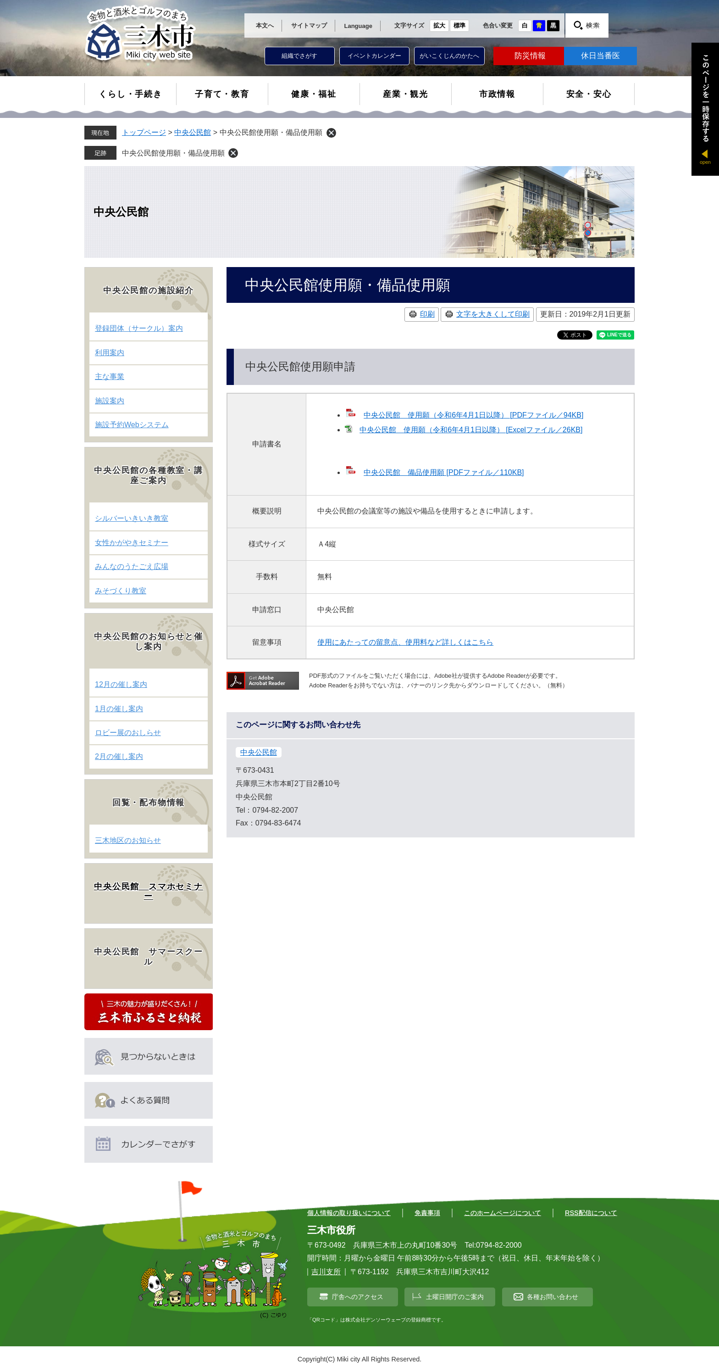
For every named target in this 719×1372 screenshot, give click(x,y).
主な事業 (109, 376)
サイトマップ (309, 25)
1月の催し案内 (119, 709)
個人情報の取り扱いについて (349, 1212)
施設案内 (109, 401)
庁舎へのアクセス (357, 1296)
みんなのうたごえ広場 (131, 566)
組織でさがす (299, 55)
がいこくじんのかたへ (449, 55)
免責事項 (427, 1212)
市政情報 (497, 94)
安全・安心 (589, 94)
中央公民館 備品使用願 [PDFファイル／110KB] (444, 472)
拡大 (439, 25)
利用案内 (109, 353)
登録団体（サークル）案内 (139, 328)
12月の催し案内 (121, 684)
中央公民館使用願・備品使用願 (173, 153)
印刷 (427, 314)
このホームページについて (502, 1212)
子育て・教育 (222, 94)
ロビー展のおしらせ (128, 732)
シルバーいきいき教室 (131, 518)
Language (358, 25)
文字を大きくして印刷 (493, 314)
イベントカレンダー (374, 55)
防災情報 (530, 55)
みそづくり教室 (120, 591)
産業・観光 (405, 94)
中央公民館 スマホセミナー (148, 891)
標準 (459, 25)
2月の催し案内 (119, 756)
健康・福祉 (314, 94)
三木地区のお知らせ (128, 840)
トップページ (144, 132)
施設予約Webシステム (132, 425)
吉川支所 (326, 1272)
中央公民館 (192, 132)
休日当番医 (600, 55)
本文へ (265, 25)
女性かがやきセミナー (131, 543)
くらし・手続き (130, 94)
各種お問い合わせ (552, 1296)
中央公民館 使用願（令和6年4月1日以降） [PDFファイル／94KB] (473, 415)
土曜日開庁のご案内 (455, 1296)
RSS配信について (591, 1212)
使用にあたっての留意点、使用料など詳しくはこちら (405, 642)
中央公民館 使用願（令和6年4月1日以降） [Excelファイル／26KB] (471, 430)
